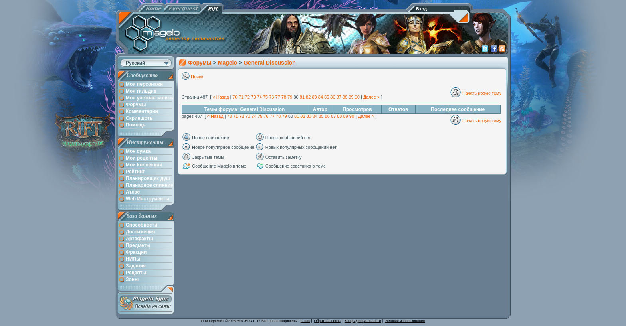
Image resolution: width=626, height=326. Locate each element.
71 (241, 97)
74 (259, 97)
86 (332, 97)
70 (234, 97)
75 (265, 97)
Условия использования (405, 321)
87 (339, 97)
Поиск (197, 76)
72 (247, 97)
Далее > (371, 97)
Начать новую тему (481, 93)
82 (308, 97)
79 (289, 97)
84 (320, 97)
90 (357, 97)
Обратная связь (327, 321)
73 (253, 97)
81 (302, 97)
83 (314, 97)
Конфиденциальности (363, 321)
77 (277, 97)
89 (351, 97)
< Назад (220, 97)
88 (345, 97)
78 (283, 97)
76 (271, 97)
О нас (305, 321)
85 (326, 97)
